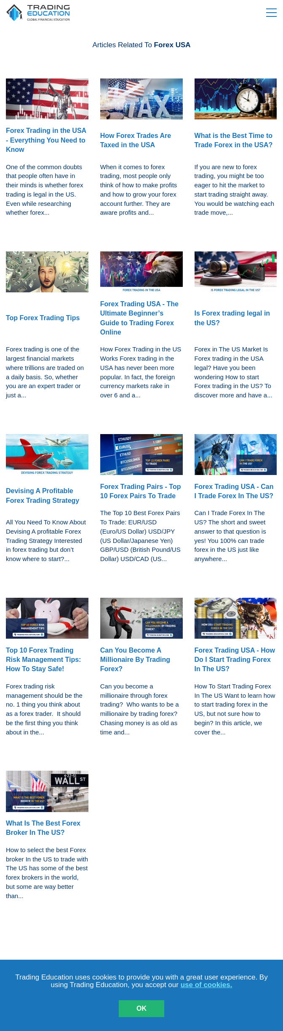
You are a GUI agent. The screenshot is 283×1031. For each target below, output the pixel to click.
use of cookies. (206, 985)
